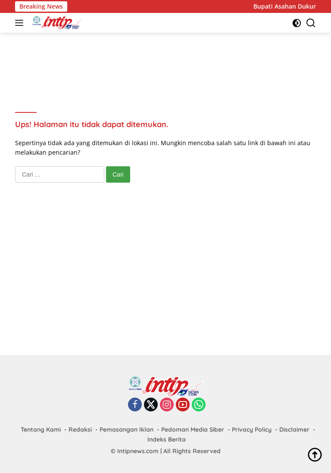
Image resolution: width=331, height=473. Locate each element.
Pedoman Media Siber (192, 429)
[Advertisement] (172, 60)
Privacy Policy (252, 429)
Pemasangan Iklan (126, 429)
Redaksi (80, 429)
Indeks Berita (166, 439)
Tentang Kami (41, 429)
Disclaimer (294, 429)
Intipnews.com (138, 451)
